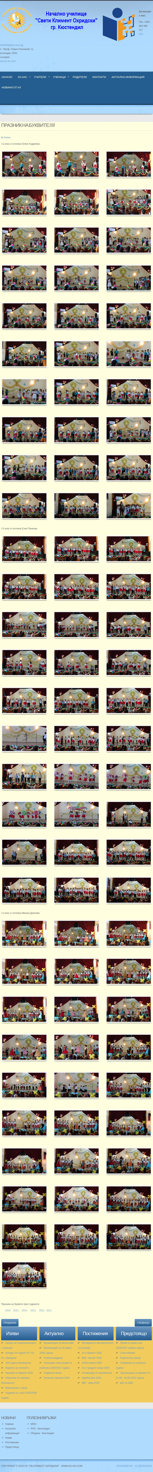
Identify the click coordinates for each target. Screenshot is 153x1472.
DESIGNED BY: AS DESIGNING (133, 1466)
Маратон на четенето (17, 1367)
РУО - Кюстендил (40, 1428)
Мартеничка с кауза (16, 1387)
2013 (33, 1310)
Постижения (12, 1442)
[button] (24, 167)
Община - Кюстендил (42, 1433)
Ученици (59, 77)
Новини (9, 1424)
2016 (8, 1310)
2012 (41, 1310)
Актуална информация (128, 77)
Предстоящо (12, 1447)
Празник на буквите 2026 (19, 1372)
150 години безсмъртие (18, 1362)
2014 (24, 1310)
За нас (22, 77)
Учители (40, 77)
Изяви (7, 137)
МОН (33, 1424)
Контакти (99, 77)
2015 (16, 1310)
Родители (80, 77)
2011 (49, 1310)
